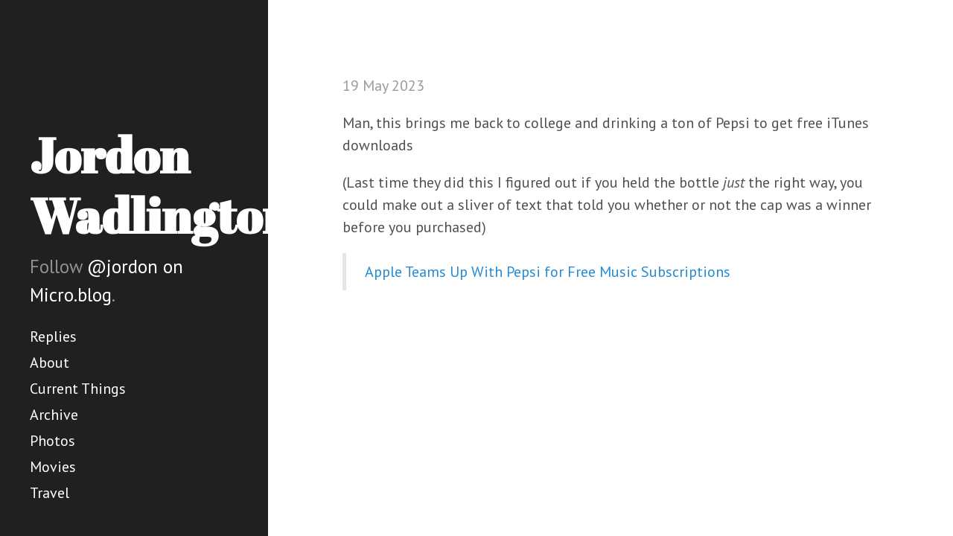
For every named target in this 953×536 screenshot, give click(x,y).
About (49, 362)
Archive (54, 414)
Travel (49, 492)
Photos (52, 440)
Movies (53, 466)
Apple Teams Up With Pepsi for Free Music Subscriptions (547, 271)
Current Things (78, 388)
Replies (53, 336)
